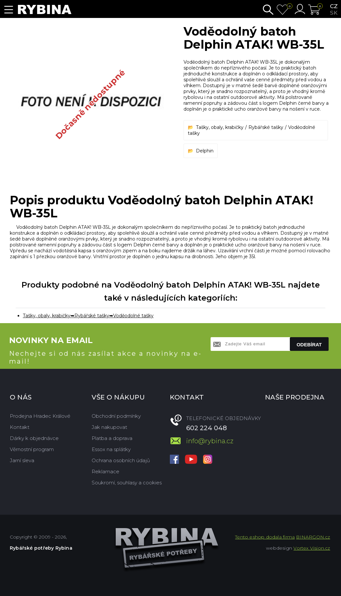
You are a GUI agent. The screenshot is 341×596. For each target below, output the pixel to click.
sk (333, 12)
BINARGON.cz (313, 537)
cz (334, 6)
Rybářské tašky (265, 127)
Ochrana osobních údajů (121, 460)
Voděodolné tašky (133, 316)
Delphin (205, 151)
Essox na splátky (111, 449)
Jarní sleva (22, 460)
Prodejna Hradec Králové (40, 416)
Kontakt (19, 427)
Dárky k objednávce (34, 438)
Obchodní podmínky (116, 416)
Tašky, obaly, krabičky (220, 127)
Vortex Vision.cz (311, 548)
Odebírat (309, 344)
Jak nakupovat (109, 427)
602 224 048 (206, 427)
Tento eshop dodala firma (265, 537)
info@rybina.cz (209, 441)
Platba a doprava (112, 438)
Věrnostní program (32, 449)
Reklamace (105, 471)
